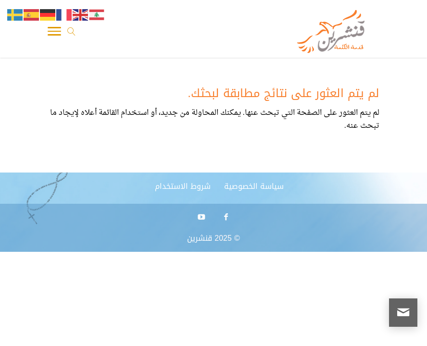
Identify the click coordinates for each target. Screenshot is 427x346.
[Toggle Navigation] (54, 33)
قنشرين (199, 238)
